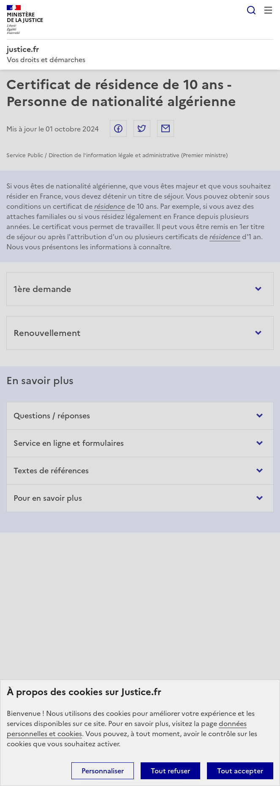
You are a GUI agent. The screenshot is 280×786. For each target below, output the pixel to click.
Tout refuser (170, 771)
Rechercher (251, 10)
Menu (268, 10)
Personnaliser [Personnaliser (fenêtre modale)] (103, 771)
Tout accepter (240, 771)
